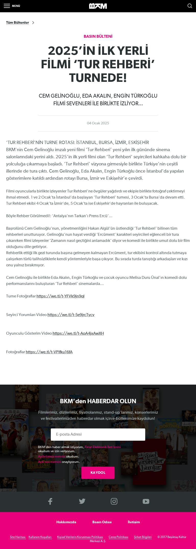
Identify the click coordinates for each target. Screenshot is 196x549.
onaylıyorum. (59, 462)
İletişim (134, 522)
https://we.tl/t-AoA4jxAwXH (78, 334)
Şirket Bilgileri (143, 537)
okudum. (58, 456)
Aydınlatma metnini (51, 456)
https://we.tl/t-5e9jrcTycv (70, 315)
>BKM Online (98, 6)
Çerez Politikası (118, 537)
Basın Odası (102, 522)
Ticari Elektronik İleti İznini (103, 447)
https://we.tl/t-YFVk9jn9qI (60, 296)
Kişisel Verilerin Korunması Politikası (80, 537)
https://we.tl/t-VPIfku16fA (49, 352)
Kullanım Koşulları (40, 537)
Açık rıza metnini (49, 462)
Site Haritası (18, 537)
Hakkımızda (66, 522)
